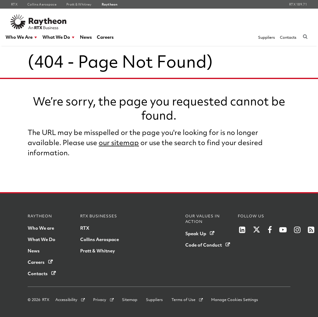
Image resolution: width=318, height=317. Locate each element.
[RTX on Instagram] (297, 229)
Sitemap (129, 299)
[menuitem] (21, 37)
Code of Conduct (203, 245)
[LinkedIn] (242, 229)
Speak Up (195, 233)
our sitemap (119, 142)
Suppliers (266, 37)
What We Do (56, 37)
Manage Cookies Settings (234, 299)
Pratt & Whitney (97, 251)
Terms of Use (183, 299)
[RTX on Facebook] (270, 229)
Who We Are (19, 37)
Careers (105, 37)
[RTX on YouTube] (283, 229)
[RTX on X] (256, 229)
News (86, 37)
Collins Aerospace (99, 239)
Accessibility (66, 299)
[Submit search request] (305, 36)
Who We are (41, 228)
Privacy (99, 299)
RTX (84, 228)
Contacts (288, 37)
